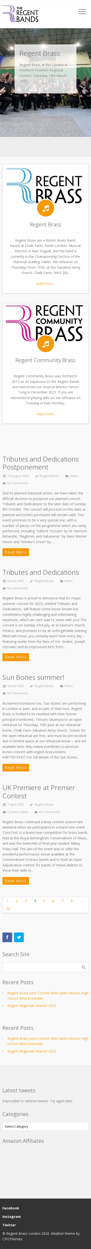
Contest (13, 812)
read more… (45, 283)
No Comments (17, 483)
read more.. (46, 414)
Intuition (57, 1233)
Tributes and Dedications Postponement (40, 463)
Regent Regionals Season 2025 (31, 1005)
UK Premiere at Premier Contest (38, 791)
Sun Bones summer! (33, 677)
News (74, 476)
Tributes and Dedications (40, 572)
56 (8, 908)
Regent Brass (49, 476)
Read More (16, 552)
